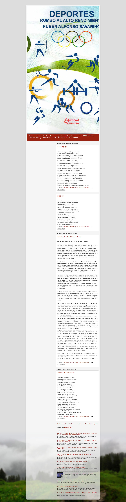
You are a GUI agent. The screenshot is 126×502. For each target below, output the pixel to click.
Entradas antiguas (91, 424)
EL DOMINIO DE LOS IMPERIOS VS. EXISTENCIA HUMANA (72, 461)
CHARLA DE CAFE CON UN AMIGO (69, 237)
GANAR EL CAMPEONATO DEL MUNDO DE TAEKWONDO (78, 473)
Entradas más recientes (65, 424)
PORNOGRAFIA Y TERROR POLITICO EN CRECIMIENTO (71, 481)
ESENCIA (60, 196)
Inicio (79, 424)
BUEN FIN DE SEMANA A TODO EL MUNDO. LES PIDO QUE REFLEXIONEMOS (77, 492)
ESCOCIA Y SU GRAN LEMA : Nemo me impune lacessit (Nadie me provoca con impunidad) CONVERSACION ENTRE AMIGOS (77, 434)
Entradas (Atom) (68, 427)
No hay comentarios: (84, 187)
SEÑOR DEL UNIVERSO (65, 372)
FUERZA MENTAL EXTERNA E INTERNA (67, 486)
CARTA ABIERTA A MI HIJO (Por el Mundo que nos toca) (71, 467)
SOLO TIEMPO (62, 147)
